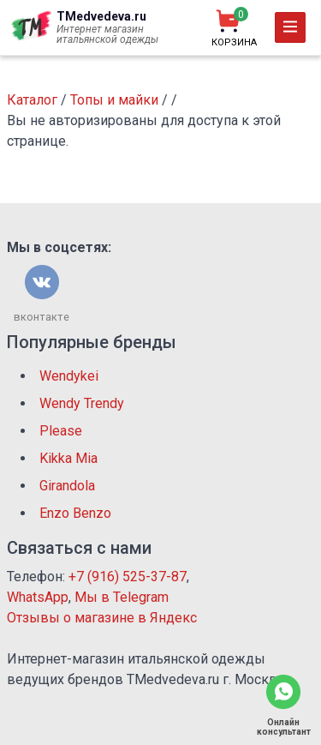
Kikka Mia (68, 458)
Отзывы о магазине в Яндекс (102, 618)
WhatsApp (37, 597)
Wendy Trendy (81, 403)
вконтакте (41, 316)
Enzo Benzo (75, 513)
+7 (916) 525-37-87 (127, 576)
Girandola (67, 486)
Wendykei (68, 376)
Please (60, 431)
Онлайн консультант (284, 727)
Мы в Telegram (121, 597)
